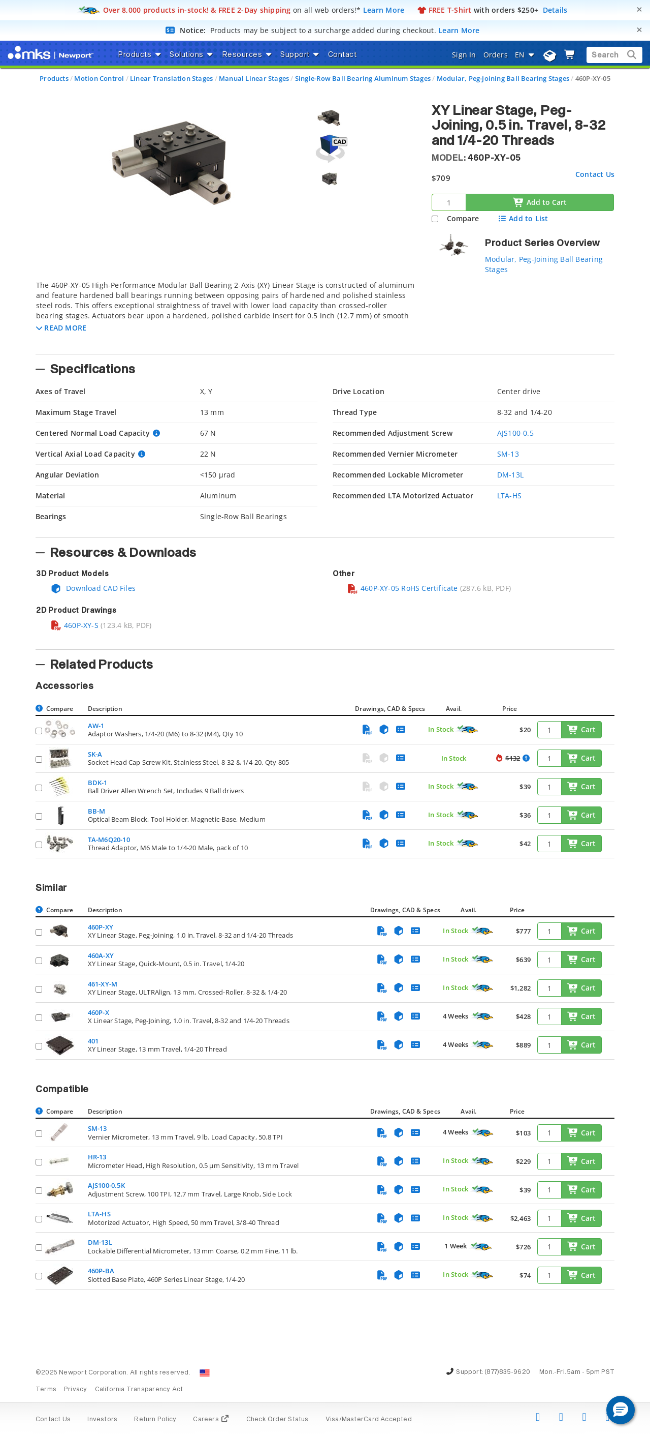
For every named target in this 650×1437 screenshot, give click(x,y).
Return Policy (155, 1420)
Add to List (523, 218)
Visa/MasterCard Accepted (369, 1420)
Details (555, 10)
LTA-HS (509, 495)
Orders (495, 54)
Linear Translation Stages (171, 78)
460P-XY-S (74, 625)
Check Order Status (277, 1420)
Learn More (384, 10)
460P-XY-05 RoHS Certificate (402, 588)
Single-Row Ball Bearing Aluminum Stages (363, 78)
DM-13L (510, 475)
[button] (61, 328)
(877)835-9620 (507, 1372)
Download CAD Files (93, 588)
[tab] (226, 314)
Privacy (75, 1390)
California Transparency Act (139, 1390)
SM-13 (508, 454)
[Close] (639, 9)
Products (54, 78)
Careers (211, 1420)
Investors (102, 1420)
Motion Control (99, 78)
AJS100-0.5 (515, 433)
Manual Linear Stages (254, 78)
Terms (46, 1390)
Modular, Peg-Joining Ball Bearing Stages (503, 78)
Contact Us (594, 174)
